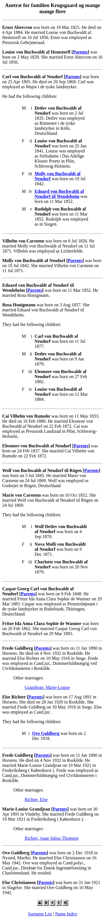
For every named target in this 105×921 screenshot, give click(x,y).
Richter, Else (36, 799)
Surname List (40, 913)
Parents (80, 52)
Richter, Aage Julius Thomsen (51, 838)
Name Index (66, 913)
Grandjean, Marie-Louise (47, 687)
